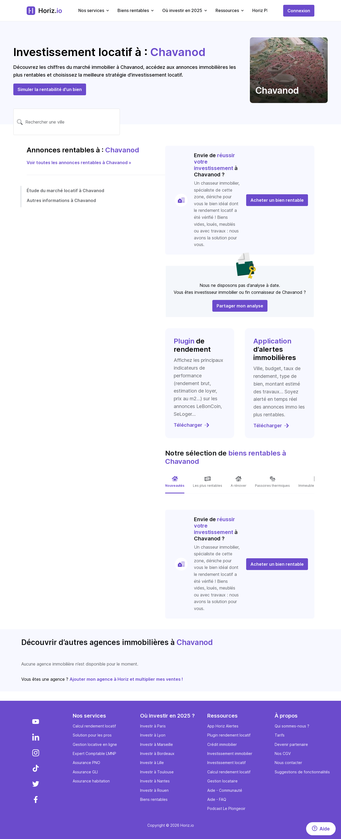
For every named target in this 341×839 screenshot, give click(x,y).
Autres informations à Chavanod (61, 200)
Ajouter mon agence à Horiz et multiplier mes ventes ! (126, 679)
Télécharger (192, 425)
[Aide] (321, 828)
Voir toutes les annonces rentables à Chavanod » (79, 162)
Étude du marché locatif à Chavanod (65, 190)
